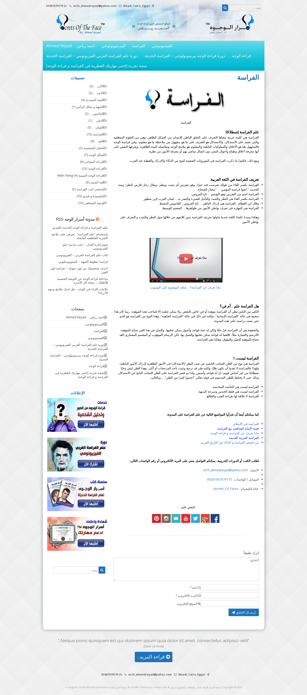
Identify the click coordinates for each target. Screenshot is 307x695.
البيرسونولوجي (113, 45)
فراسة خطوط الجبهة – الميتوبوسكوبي (83, 261)
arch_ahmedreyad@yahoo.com (225, 470)
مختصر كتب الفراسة (90, 189)
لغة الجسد (97, 182)
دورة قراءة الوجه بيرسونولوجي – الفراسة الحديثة (185, 55)
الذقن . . (98, 120)
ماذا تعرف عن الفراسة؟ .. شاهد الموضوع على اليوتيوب (186, 287)
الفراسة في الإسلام (246, 424)
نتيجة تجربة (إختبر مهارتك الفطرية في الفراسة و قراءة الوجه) (96, 65)
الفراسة (138, 45)
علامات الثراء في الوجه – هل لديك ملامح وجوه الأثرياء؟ (78, 291)
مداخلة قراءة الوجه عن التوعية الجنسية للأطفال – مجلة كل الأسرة (82, 280)
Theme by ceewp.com (153, 687)
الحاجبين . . (97, 113)
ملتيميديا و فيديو (93, 196)
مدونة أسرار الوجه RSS (75, 219)
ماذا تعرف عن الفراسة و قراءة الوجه (235, 433)
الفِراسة (253, 185)
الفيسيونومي (162, 45)
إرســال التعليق (244, 612)
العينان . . (98, 127)
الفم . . (99, 141)
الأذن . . (99, 86)
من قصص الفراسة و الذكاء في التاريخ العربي (229, 442)
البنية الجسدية (95, 100)
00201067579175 (219, 479)
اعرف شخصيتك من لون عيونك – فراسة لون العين (79, 270)
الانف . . (99, 93)
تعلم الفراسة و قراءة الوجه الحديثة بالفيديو (80, 227)
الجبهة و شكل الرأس (90, 107)
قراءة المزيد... (153, 657)
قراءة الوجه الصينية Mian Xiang (80, 175)
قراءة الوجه (241, 55)
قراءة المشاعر (94, 162)
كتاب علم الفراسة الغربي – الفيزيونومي (82, 255)
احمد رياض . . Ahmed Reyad (70, 45)
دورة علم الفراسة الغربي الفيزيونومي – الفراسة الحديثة (92, 55)
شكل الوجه (96, 155)
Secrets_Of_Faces (226, 489)
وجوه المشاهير (94, 203)
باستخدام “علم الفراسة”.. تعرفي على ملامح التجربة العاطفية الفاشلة (80, 236)
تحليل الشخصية (94, 148)
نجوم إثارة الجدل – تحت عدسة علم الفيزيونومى (85, 246)
